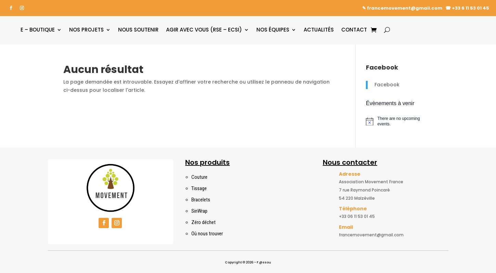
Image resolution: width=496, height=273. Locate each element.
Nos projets (86, 29)
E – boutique (38, 29)
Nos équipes (272, 29)
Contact (354, 29)
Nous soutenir (138, 29)
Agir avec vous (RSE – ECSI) (204, 29)
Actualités (319, 29)
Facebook (386, 84)
